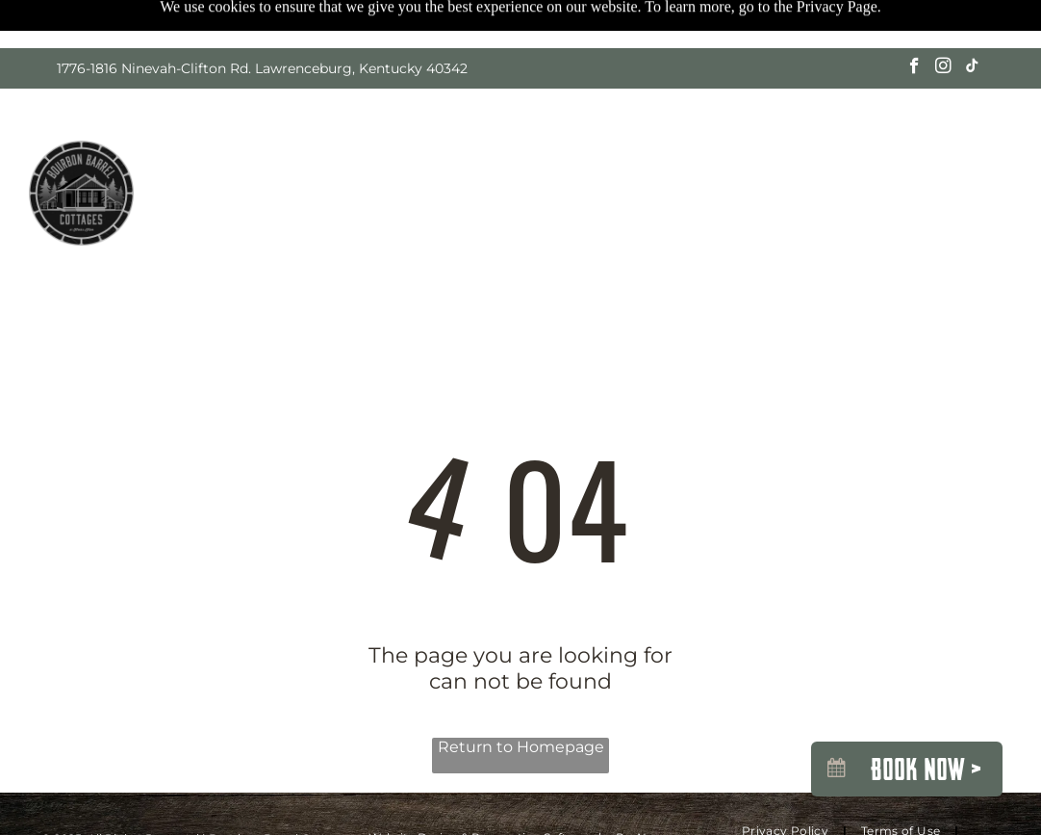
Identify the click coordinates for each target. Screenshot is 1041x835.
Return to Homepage (521, 747)
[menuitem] (217, 178)
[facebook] (914, 68)
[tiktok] (972, 68)
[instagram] (943, 68)
